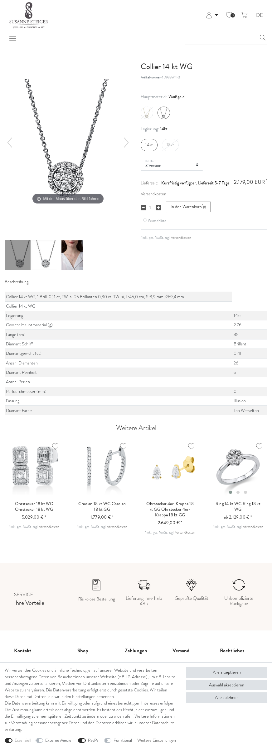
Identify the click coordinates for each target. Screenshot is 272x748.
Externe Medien (59, 740)
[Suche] (261, 37)
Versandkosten (153, 194)
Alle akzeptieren (227, 672)
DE (259, 15)
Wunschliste (154, 220)
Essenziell (23, 740)
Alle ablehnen (227, 697)
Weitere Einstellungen (156, 740)
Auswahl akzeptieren (226, 685)
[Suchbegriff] (220, 37)
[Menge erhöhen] (158, 207)
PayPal (94, 740)
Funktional (123, 740)
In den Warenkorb (188, 207)
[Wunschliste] (229, 15)
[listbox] (238, 468)
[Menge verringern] (143, 207)
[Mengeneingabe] (150, 207)
